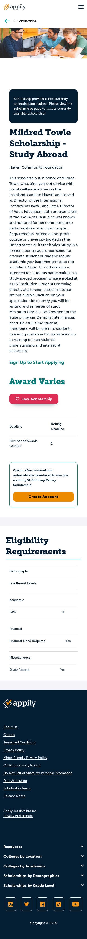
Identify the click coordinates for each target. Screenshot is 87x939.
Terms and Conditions (19, 742)
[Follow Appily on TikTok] (58, 904)
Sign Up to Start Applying (36, 362)
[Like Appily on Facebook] (42, 904)
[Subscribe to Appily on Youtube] (75, 904)
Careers (9, 735)
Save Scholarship (34, 399)
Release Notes (14, 796)
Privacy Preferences (18, 816)
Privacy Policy (13, 750)
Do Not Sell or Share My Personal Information (37, 773)
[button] (19, 399)
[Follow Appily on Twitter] (26, 904)
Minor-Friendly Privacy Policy (25, 758)
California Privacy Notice (21, 765)
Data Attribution (15, 781)
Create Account (43, 496)
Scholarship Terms (17, 788)
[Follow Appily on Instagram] (10, 904)
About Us (10, 727)
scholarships (23, 109)
